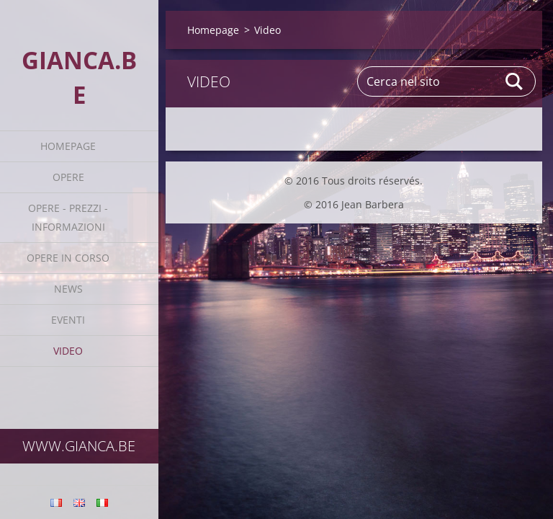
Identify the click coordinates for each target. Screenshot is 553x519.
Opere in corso (68, 258)
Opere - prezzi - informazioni (68, 217)
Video (68, 351)
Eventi (68, 320)
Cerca (514, 81)
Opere (68, 177)
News (68, 289)
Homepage (68, 146)
